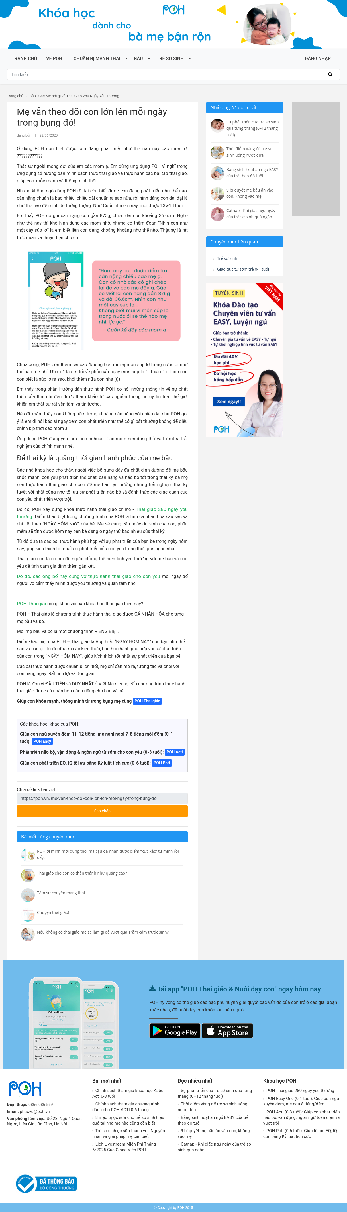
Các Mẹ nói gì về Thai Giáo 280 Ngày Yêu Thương (78, 96)
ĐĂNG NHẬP (318, 58)
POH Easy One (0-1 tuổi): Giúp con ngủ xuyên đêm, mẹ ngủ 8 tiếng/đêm (301, 1100)
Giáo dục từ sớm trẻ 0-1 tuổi (240, 273)
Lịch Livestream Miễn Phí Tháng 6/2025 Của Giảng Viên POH (124, 1146)
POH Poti (162, 762)
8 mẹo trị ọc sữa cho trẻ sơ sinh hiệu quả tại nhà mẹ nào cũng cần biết (128, 1119)
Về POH (54, 58)
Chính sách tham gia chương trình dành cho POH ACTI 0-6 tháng (125, 1106)
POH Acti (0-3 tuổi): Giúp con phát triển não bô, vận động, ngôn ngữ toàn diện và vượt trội (301, 1117)
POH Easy (42, 740)
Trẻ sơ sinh (169, 58)
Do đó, (23, 575)
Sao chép (123, 808)
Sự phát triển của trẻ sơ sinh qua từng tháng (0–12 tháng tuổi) (215, 1092)
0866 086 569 (41, 1103)
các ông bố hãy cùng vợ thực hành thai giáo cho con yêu (89, 575)
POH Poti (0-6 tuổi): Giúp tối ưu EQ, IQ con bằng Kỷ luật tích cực (300, 1132)
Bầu (138, 58)
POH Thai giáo (31, 603)
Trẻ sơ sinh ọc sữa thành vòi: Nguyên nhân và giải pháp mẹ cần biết (128, 1132)
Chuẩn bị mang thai (97, 58)
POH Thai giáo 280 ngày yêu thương (298, 1089)
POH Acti (174, 751)
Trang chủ (24, 58)
